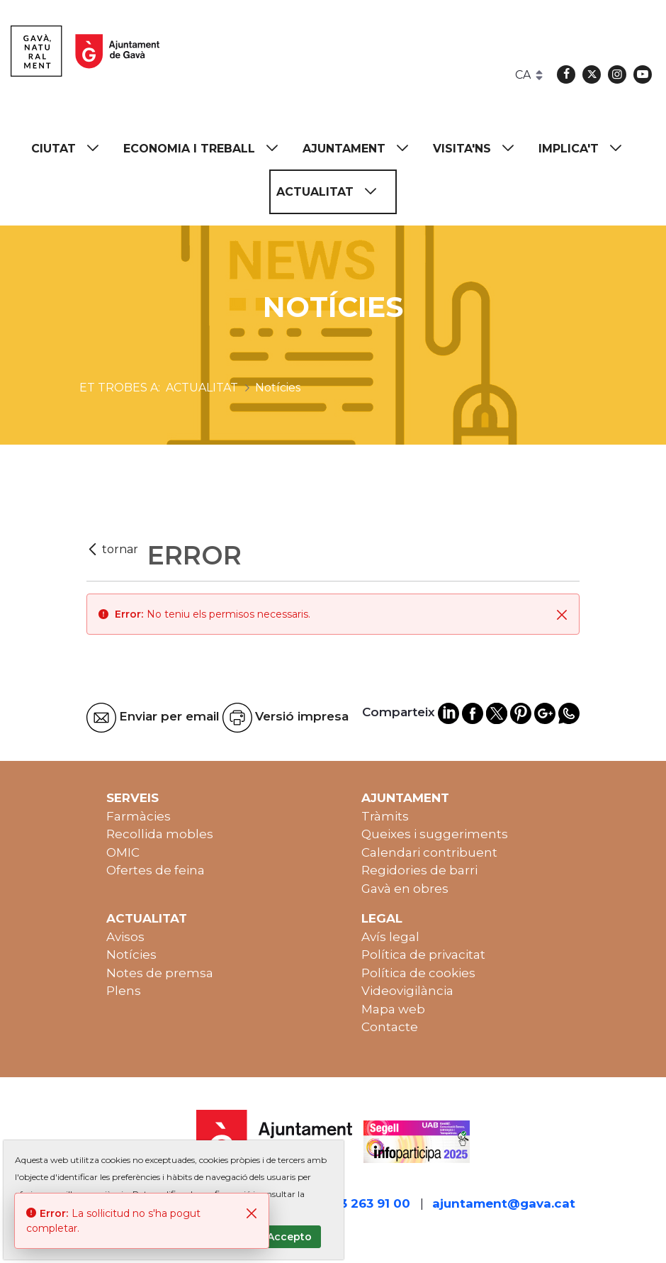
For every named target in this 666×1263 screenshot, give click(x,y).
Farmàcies (138, 816)
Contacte (389, 1027)
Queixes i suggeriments (434, 834)
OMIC (123, 852)
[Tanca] (562, 614)
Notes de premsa (159, 973)
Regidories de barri (419, 870)
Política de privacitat (423, 954)
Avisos (125, 937)
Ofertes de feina (155, 870)
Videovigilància (407, 991)
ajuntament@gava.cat (503, 1203)
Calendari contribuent (429, 852)
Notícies (131, 954)
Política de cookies (418, 973)
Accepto (289, 1236)
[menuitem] (72, 148)
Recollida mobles (159, 834)
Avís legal (390, 937)
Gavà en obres (404, 888)
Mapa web (393, 1009)
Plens (123, 991)
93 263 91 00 (371, 1203)
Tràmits (385, 816)
